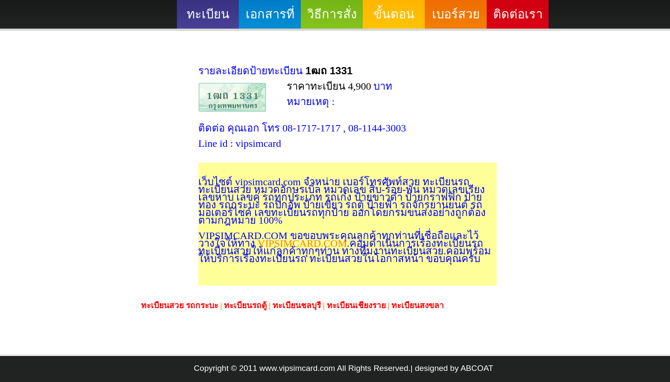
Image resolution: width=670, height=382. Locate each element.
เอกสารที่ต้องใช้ (270, 18)
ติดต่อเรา (518, 14)
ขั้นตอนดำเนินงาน (394, 18)
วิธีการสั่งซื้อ (332, 18)
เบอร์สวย (456, 14)
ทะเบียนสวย (208, 18)
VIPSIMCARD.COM (301, 243)
